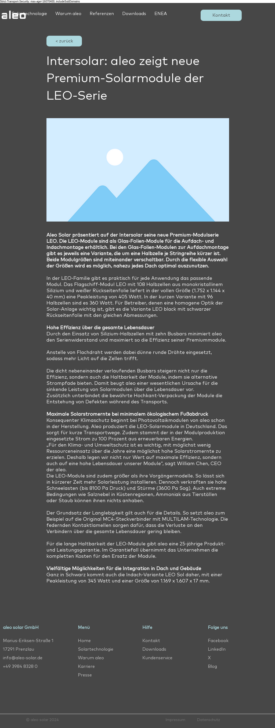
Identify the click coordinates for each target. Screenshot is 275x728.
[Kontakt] (221, 15)
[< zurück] (64, 41)
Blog (212, 666)
